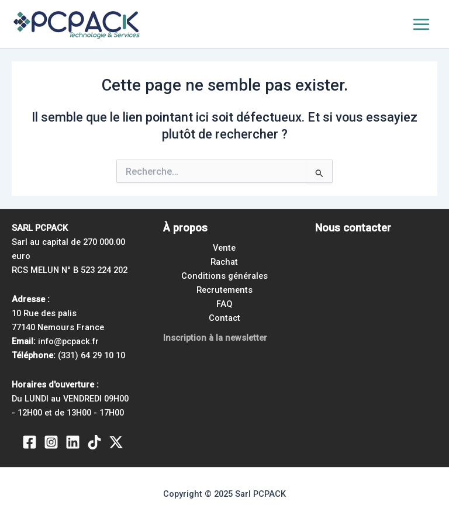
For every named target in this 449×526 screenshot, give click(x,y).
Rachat (224, 262)
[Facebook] (29, 442)
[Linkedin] (72, 442)
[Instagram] (51, 442)
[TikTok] (94, 442)
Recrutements (224, 290)
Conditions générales (224, 276)
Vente (224, 248)
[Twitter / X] (116, 442)
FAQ (224, 304)
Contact (224, 318)
